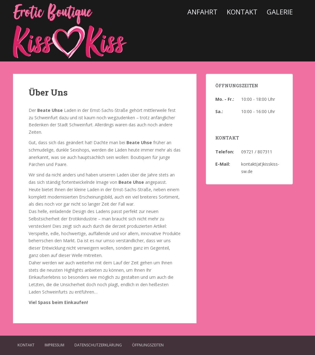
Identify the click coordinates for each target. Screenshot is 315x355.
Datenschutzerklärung (98, 345)
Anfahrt (202, 11)
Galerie (280, 11)
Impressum (54, 345)
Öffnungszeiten (148, 345)
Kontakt (242, 11)
